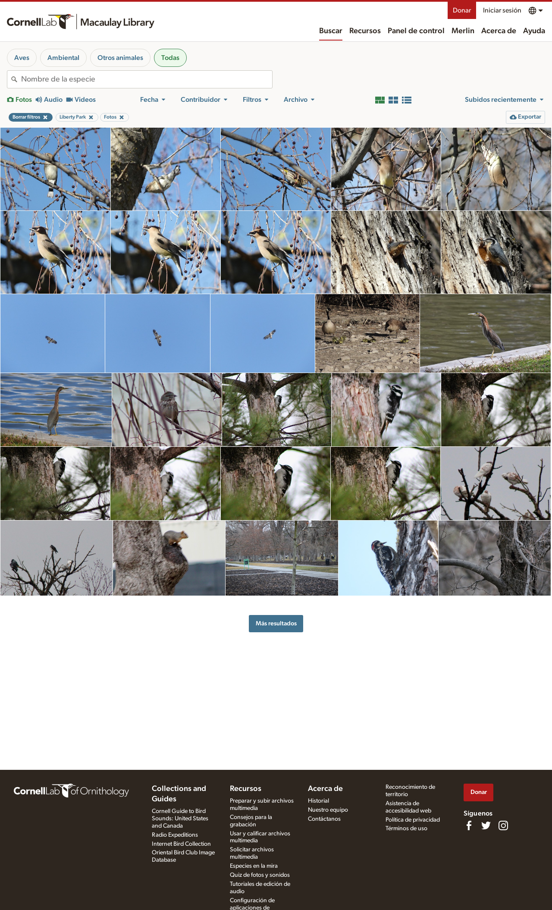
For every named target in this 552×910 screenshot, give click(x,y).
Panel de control (416, 31)
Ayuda (534, 31)
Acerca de (498, 31)
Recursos (365, 31)
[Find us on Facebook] (469, 825)
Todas (170, 57)
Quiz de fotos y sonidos (260, 875)
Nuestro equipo (328, 810)
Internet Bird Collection (181, 844)
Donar (462, 10)
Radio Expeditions (175, 835)
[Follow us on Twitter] (486, 825)
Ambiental (63, 57)
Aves (21, 57)
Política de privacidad (413, 820)
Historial (318, 801)
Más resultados (276, 623)
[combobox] (146, 79)
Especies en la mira (254, 866)
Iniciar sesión (502, 10)
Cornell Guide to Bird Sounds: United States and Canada (180, 818)
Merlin (463, 31)
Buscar (330, 31)
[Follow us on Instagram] (503, 825)
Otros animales (120, 57)
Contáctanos (324, 819)
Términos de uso (406, 828)
